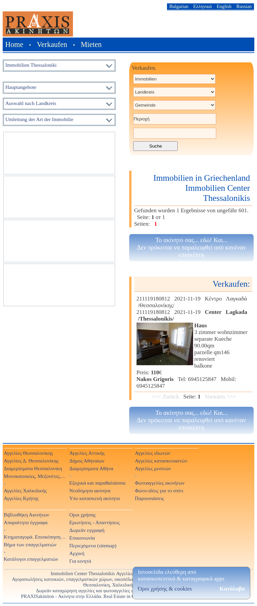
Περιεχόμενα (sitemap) (92, 545)
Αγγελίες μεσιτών (153, 468)
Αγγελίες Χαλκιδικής (25, 490)
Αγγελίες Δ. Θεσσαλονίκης (31, 460)
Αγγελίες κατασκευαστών (161, 460)
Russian (244, 6)
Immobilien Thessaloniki (31, 65)
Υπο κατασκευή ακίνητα (94, 498)
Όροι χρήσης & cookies (165, 589)
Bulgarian (178, 6)
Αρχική (76, 553)
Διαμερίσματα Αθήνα (91, 468)
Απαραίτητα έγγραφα (26, 522)
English (224, 6)
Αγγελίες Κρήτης (21, 498)
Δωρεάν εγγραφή (86, 530)
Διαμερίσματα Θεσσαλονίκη (33, 468)
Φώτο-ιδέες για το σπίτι (159, 490)
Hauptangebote (20, 87)
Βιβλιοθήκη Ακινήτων (26, 514)
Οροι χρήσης (82, 514)
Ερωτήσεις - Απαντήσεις (94, 522)
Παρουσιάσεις (149, 498)
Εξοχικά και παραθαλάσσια (97, 483)
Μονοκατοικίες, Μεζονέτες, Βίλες (35, 476)
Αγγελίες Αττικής (87, 453)
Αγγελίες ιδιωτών (152, 453)
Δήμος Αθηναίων (86, 460)
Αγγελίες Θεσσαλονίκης (28, 453)
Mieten (91, 44)
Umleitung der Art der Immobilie (39, 119)
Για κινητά (80, 561)
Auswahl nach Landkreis (30, 103)
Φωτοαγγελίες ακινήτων (159, 483)
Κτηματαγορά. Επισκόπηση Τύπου (35, 537)
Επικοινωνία (82, 538)
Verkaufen (52, 44)
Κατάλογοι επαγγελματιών (31, 559)
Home (14, 44)
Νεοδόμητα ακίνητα (89, 490)
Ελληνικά (202, 6)
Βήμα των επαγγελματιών (30, 544)
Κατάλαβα (232, 589)
